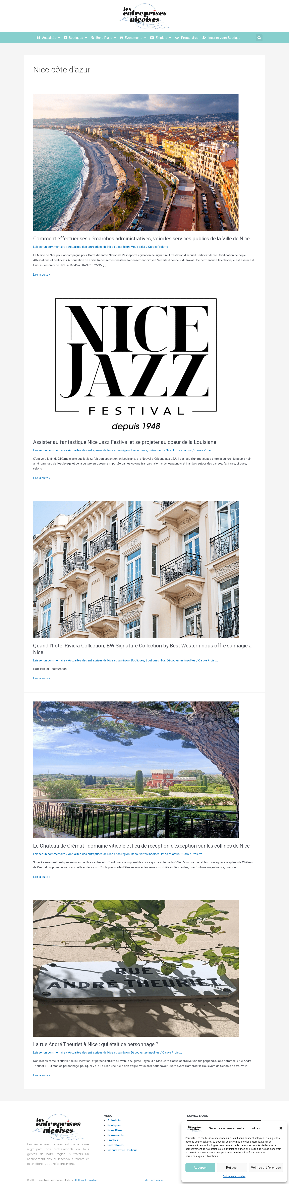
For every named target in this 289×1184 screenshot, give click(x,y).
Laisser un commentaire (49, 247)
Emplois (113, 1140)
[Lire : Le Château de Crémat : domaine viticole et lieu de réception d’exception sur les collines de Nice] (136, 769)
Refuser (232, 1167)
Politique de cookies (234, 1176)
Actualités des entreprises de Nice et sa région (99, 247)
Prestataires (116, 1145)
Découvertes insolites (181, 660)
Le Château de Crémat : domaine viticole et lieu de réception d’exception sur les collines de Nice (141, 846)
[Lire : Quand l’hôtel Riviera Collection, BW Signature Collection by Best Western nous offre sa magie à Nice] (136, 569)
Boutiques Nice (156, 660)
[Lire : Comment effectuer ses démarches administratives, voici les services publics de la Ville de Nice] (136, 162)
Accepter (200, 1167)
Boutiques (137, 660)
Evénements (139, 450)
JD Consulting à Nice (86, 1179)
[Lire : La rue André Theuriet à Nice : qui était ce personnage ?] (136, 968)
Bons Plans (115, 1130)
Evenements (116, 1135)
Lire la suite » (41, 274)
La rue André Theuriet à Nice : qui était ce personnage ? (95, 1044)
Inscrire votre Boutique (122, 1150)
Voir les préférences (266, 1167)
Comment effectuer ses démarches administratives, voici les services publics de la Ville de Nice (141, 239)
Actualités (114, 1120)
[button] (281, 1128)
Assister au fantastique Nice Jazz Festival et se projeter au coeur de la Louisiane (124, 442)
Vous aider (138, 247)
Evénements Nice (160, 450)
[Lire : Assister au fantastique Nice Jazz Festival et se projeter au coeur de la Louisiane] (136, 366)
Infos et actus (182, 450)
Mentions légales (153, 1179)
